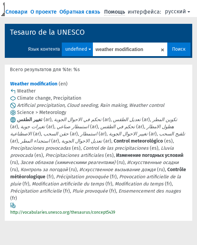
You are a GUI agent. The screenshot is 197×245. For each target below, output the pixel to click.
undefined (78, 49)
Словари (17, 12)
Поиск (178, 49)
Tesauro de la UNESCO (47, 32)
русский (177, 11)
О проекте (44, 12)
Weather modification (33, 84)
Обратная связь (80, 12)
